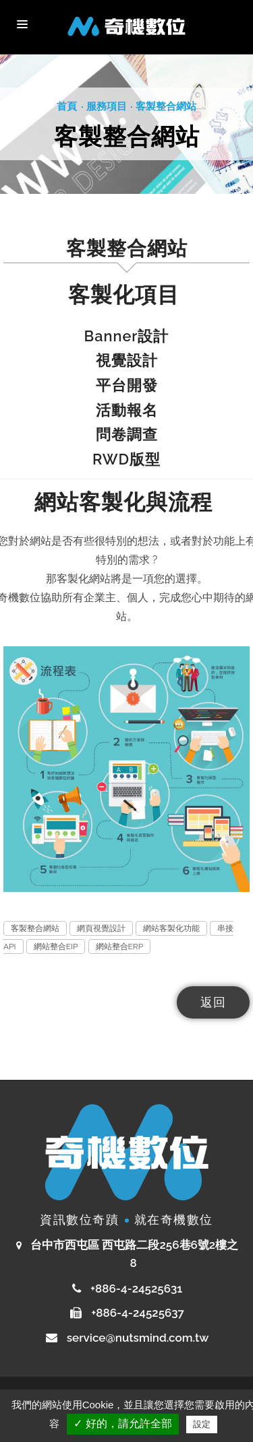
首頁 (67, 106)
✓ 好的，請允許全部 (122, 1423)
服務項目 (106, 106)
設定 (201, 1424)
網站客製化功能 (171, 928)
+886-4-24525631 (135, 1288)
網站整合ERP (120, 946)
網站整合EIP (56, 946)
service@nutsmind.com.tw (138, 1337)
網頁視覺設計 (101, 928)
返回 (213, 1002)
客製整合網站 (166, 106)
